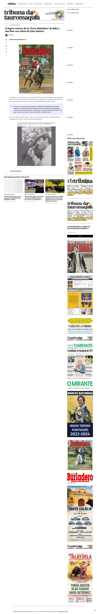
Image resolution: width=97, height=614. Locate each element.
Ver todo (63, 176)
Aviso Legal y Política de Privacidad (80, 193)
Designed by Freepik (62, 611)
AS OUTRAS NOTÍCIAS (14, 25)
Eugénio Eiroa (48, 3)
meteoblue (70, 30)
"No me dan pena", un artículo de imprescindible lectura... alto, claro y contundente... (34, 198)
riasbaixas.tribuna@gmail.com (74, 189)
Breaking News (79, 3)
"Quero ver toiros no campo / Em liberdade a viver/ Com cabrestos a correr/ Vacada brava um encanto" (54, 199)
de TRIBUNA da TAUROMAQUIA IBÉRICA (83, 192)
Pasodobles (70, 3)
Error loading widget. (73, 9)
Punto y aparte (38, 3)
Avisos (31, 3)
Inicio (6, 25)
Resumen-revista (23, 3)
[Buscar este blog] (80, 232)
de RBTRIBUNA (83, 220)
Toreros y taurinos (60, 3)
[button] (6, 55)
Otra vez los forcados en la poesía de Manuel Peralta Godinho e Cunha (12, 198)
